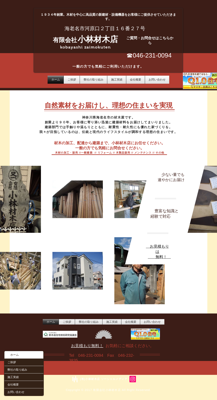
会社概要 (13, 384)
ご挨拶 (11, 362)
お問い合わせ (15, 392)
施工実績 (13, 377)
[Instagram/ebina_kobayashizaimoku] (132, 379)
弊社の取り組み (17, 369)
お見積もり (159, 246)
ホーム (14, 354)
